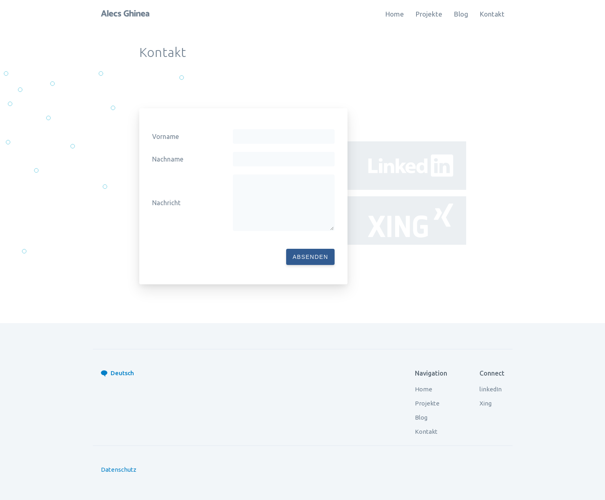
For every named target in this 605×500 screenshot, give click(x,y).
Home (394, 14)
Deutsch (122, 373)
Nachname (167, 159)
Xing (485, 403)
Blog (461, 14)
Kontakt (492, 14)
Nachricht (166, 202)
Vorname (165, 136)
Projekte (429, 14)
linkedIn (490, 389)
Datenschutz (118, 469)
